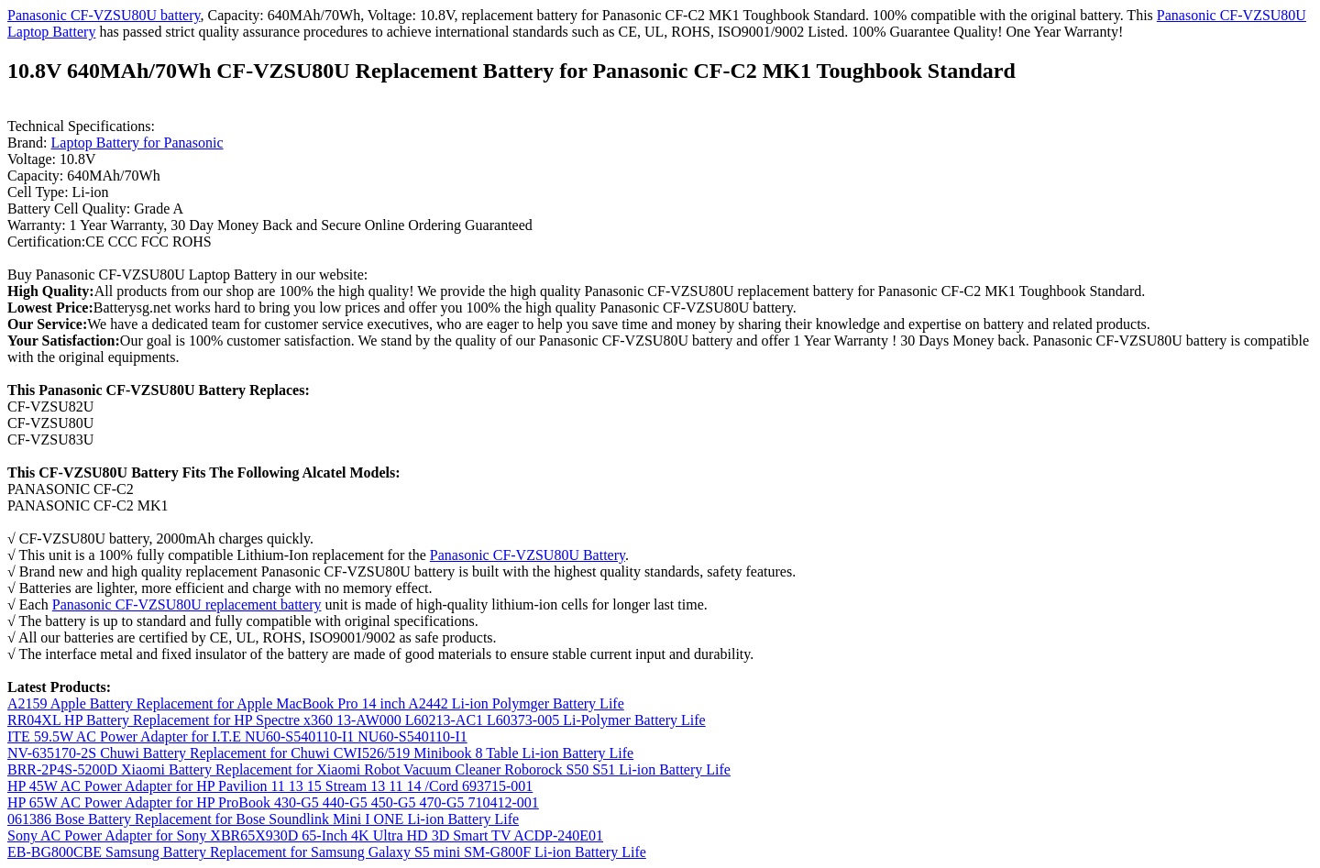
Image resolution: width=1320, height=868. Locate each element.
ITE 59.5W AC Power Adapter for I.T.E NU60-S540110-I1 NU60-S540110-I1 (237, 736)
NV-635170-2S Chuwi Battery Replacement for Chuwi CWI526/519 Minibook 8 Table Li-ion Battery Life (320, 753)
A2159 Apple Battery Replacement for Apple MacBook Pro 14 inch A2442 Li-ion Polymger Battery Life (315, 703)
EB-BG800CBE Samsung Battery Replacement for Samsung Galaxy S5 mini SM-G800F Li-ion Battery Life (326, 852)
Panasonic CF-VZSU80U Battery (527, 555)
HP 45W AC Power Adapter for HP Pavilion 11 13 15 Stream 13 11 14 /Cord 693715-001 (270, 786)
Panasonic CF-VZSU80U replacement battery (187, 604)
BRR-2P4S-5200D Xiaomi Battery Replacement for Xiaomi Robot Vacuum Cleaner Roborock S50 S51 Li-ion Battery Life (369, 769)
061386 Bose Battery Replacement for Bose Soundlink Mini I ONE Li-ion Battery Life (263, 819)
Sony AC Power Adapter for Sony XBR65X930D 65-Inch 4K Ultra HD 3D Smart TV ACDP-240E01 (305, 835)
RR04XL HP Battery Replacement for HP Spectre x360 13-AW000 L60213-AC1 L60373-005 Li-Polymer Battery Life (356, 720)
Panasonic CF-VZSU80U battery (104, 15)
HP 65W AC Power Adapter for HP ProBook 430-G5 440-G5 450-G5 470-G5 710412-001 (273, 802)
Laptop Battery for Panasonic (137, 142)
